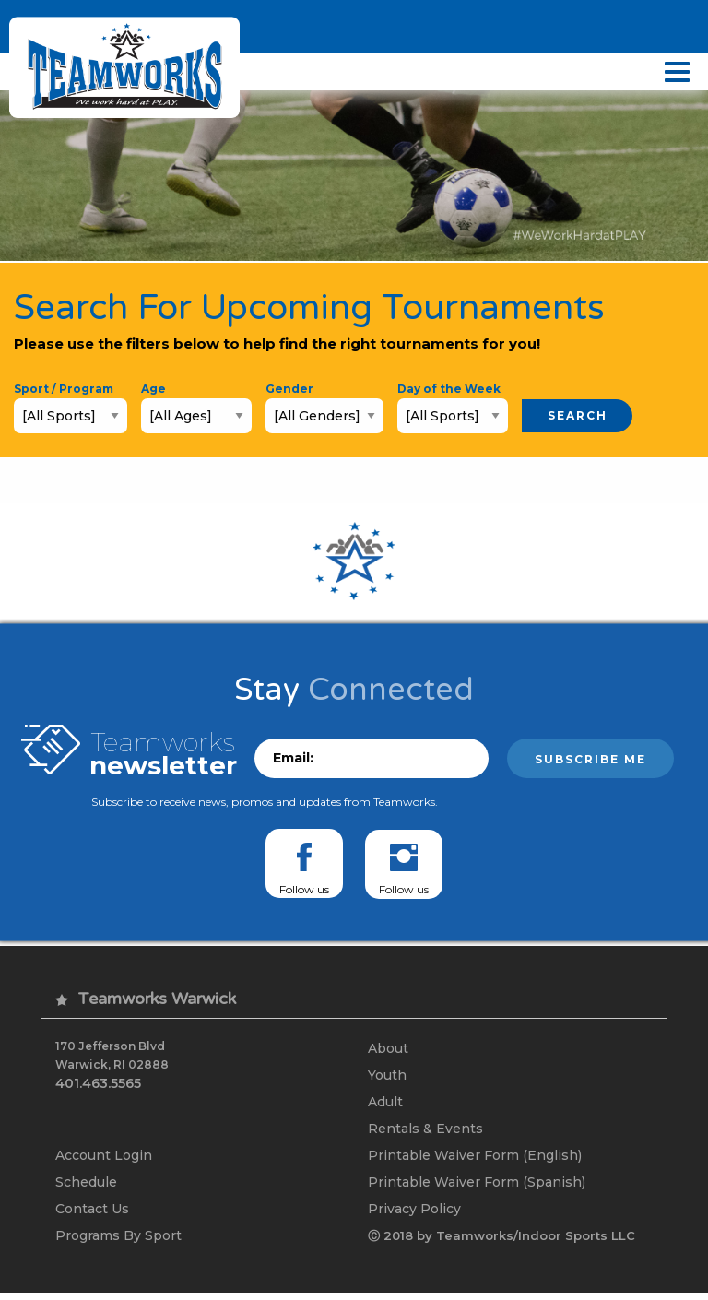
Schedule (86, 1187)
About (388, 1049)
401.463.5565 (98, 1083)
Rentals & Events (425, 1132)
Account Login (103, 1160)
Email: (293, 758)
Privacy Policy (414, 1215)
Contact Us (92, 1215)
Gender (289, 389)
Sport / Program (63, 389)
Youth (387, 1077)
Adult (385, 1104)
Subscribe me (590, 760)
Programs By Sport (118, 1243)
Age (153, 389)
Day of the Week (449, 389)
